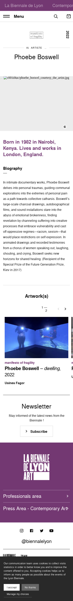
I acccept (12, 587)
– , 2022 (33, 371)
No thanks (30, 587)
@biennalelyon (37, 541)
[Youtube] (51, 530)
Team (24, 555)
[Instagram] (21, 530)
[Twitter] (41, 530)
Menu (13, 16)
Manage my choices (18, 594)
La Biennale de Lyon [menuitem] (24, 5)
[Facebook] (31, 530)
